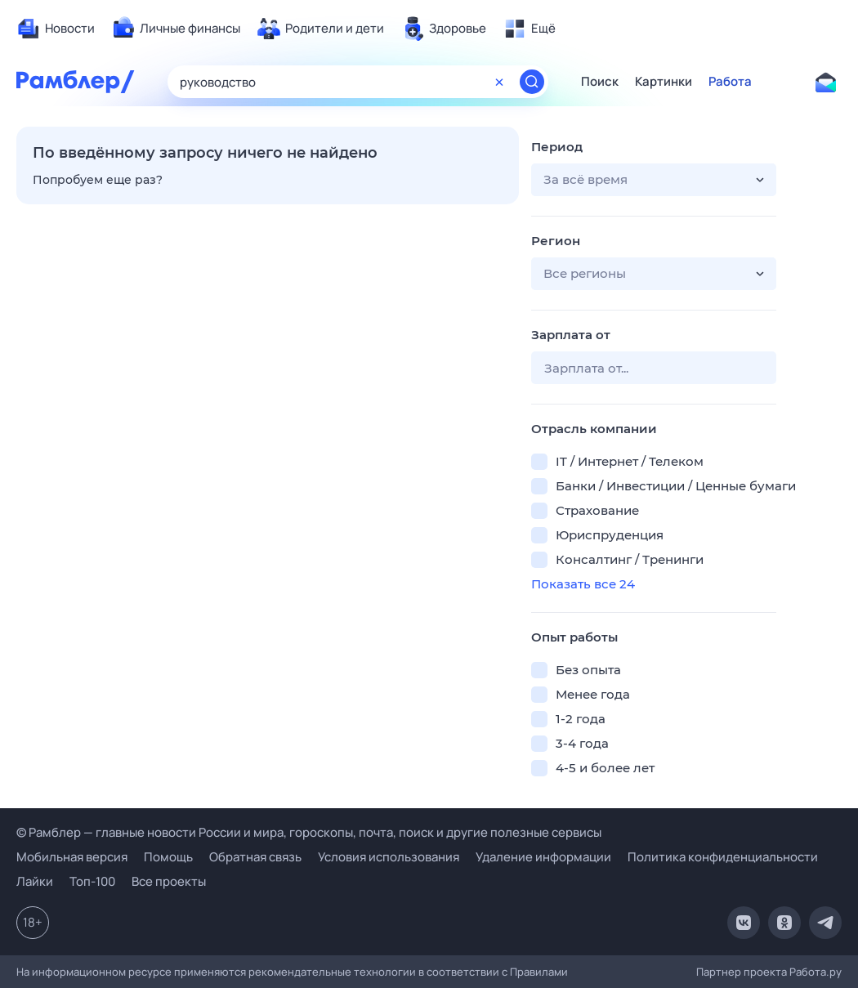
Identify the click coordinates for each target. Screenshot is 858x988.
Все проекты (169, 881)
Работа (730, 82)
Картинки (663, 82)
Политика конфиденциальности (723, 856)
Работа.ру (815, 971)
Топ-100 (92, 881)
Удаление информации (543, 856)
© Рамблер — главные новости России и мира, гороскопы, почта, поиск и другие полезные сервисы (308, 832)
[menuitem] (55, 28)
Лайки (34, 881)
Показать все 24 (583, 584)
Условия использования (388, 856)
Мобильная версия (71, 856)
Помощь (168, 856)
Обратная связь (255, 856)
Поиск (600, 82)
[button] (653, 179)
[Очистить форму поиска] (499, 81)
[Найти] (532, 81)
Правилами (539, 971)
